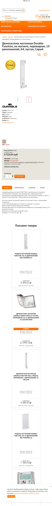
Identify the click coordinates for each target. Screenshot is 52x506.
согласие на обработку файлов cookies (26, 493)
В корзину (20, 176)
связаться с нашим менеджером (27, 162)
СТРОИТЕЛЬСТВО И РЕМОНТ (37, 26)
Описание (7, 187)
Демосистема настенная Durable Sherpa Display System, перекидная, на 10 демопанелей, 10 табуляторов (38, 258)
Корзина (8, 16)
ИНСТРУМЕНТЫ (6, 26)
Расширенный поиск (44, 10)
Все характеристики (8, 122)
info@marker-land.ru (44, 19)
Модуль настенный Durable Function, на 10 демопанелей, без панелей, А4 (14, 257)
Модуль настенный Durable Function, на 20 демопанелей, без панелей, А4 (38, 317)
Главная (4, 37)
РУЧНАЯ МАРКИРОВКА (35, 22)
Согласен (11, 496)
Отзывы (42, 187)
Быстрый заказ (9, 20)
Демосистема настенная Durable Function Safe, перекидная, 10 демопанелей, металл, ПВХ (26, 377)
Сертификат (32, 187)
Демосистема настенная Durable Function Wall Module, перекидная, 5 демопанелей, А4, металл (14, 317)
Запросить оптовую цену (11, 167)
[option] (23, 77)
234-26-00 (42, 17)
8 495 (13, 444)
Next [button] (50, 423)
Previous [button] (2, 423)
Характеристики (19, 187)
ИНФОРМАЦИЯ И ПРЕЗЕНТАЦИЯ (11, 31)
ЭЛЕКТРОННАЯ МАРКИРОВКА (10, 22)
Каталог (10, 37)
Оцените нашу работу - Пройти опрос (21, 449)
